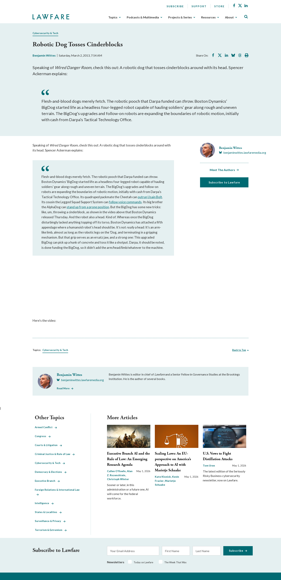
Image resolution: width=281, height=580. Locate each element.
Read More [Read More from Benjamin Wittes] (63, 388)
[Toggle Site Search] (246, 17)
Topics (112, 17)
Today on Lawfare (143, 562)
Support (199, 6)
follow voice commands (125, 202)
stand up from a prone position (88, 207)
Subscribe (175, 6)
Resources (208, 17)
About (229, 17)
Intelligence (44, 503)
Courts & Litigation (48, 445)
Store (219, 6)
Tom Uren (209, 465)
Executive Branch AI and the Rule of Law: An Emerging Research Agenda (128, 459)
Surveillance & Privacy (50, 521)
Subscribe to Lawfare (224, 182)
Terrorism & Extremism (51, 529)
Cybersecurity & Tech (45, 33)
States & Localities (48, 512)
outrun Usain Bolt (150, 197)
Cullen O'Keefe (116, 471)
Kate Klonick (163, 476)
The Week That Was (175, 562)
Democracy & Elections (50, 471)
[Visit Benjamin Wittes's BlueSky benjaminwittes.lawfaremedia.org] (242, 152)
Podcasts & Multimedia (143, 17)
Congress (43, 436)
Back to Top (239, 350)
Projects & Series (180, 17)
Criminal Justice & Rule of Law (55, 454)
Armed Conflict (46, 427)
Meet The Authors (222, 170)
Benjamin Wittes (44, 55)
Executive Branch (47, 480)
